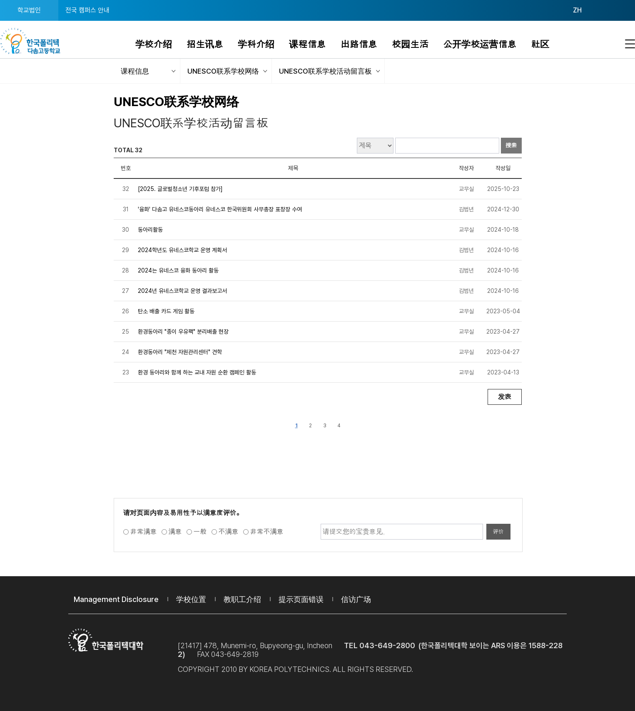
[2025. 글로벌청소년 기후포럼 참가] (180, 189)
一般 (200, 531)
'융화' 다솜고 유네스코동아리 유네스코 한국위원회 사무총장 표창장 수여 (220, 209)
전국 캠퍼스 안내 (87, 10)
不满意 (229, 531)
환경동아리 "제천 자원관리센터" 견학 (180, 352)
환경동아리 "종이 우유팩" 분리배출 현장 (183, 331)
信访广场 (356, 599)
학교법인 (29, 10)
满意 (175, 531)
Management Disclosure (116, 599)
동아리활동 (150, 229)
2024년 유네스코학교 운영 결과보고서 (182, 290)
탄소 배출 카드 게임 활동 (166, 311)
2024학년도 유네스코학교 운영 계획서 (182, 250)
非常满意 (143, 531)
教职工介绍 (242, 599)
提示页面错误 (301, 599)
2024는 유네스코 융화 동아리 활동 (178, 270)
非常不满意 (267, 531)
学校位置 (191, 599)
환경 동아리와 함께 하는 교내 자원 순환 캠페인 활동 (197, 372)
